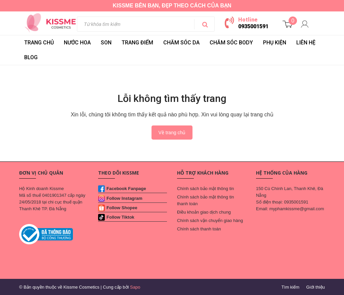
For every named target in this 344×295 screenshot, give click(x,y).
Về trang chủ (172, 132)
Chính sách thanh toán (199, 228)
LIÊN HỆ (305, 42)
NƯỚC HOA (77, 42)
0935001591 (253, 26)
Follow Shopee (121, 207)
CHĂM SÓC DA (181, 42)
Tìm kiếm (290, 287)
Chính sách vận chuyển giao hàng (210, 220)
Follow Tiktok (120, 217)
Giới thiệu (315, 287)
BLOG (31, 57)
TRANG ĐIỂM (137, 42)
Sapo (135, 287)
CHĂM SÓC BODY (231, 42)
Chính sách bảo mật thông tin (205, 188)
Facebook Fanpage (126, 188)
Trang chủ (39, 42)
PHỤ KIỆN (274, 42)
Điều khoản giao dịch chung (204, 212)
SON (106, 42)
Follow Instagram (124, 198)
